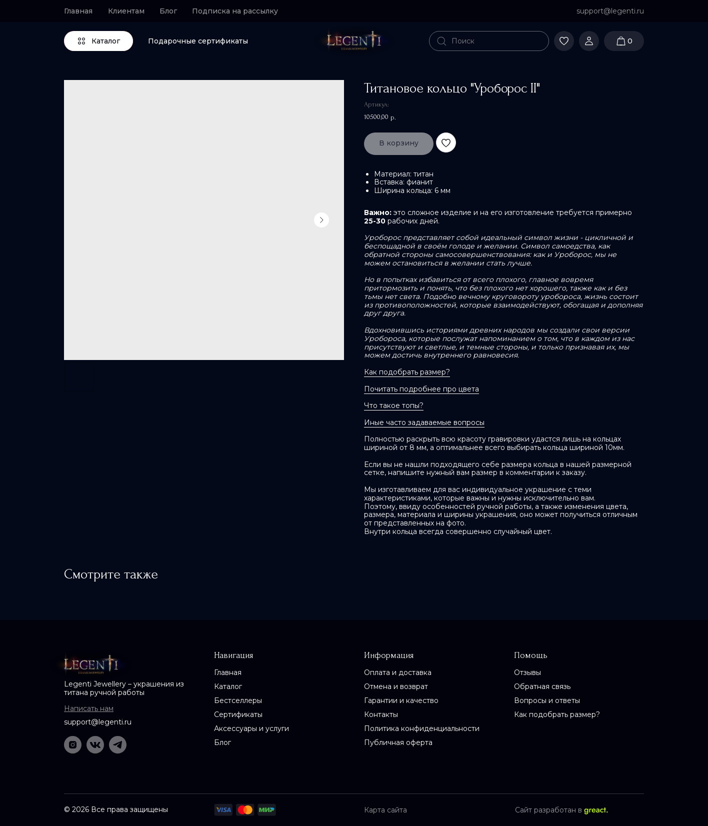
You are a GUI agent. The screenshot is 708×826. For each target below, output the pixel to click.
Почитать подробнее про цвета (421, 389)
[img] (354, 41)
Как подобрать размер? (407, 372)
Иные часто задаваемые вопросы (424, 422)
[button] (239, 11)
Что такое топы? (394, 405)
